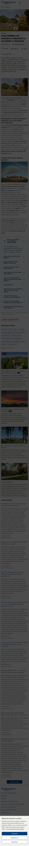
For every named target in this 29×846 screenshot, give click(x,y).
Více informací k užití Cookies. (15, 829)
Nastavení (14, 842)
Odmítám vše (14, 837)
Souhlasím (14, 833)
